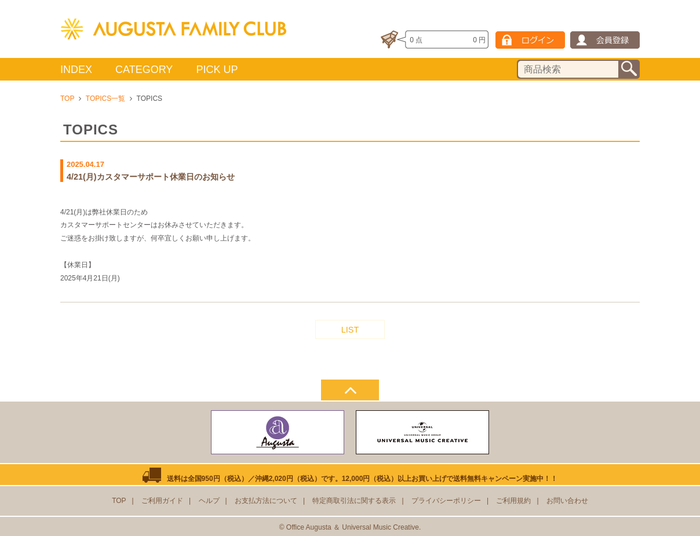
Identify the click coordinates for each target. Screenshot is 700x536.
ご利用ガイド (162, 501)
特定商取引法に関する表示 (354, 501)
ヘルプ (209, 501)
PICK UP (217, 69)
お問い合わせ (567, 501)
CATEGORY (144, 69)
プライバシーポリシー (446, 501)
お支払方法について (266, 501)
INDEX (76, 69)
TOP (67, 98)
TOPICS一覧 (105, 98)
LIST (350, 329)
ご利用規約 (513, 501)
